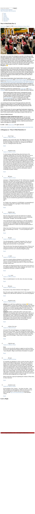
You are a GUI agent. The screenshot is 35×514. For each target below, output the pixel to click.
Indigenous (20, 26)
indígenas (9, 127)
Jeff (9, 255)
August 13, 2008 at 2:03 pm (9, 213)
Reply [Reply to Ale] (4, 251)
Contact (5, 15)
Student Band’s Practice (21, 79)
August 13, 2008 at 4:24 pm (9, 301)
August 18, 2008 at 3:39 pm (9, 386)
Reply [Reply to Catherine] (4, 353)
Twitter (6, 9)
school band (27, 127)
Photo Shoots (6, 19)
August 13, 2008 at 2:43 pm (9, 257)
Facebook (3, 9)
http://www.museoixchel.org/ (17, 392)
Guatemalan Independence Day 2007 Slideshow (21, 82)
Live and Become (8, 98)
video (32, 127)
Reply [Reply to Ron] (4, 295)
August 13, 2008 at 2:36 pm (9, 239)
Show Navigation (4, 10)
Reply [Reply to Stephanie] (4, 233)
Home (4, 13)
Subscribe (5, 20)
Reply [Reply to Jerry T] (4, 145)
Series (24, 26)
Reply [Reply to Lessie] (4, 281)
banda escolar (4, 127)
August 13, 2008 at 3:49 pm (9, 287)
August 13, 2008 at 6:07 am (9, 137)
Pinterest (10, 9)
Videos (27, 26)
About (4, 14)
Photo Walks (6, 18)
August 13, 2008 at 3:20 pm (9, 276)
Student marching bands (7, 79)
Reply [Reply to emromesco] (4, 171)
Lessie (9, 275)
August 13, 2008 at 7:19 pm (9, 344)
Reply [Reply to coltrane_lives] (4, 338)
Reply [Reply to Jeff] (4, 270)
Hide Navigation (12, 10)
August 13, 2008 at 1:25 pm (9, 177)
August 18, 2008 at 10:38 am (9, 359)
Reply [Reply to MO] (4, 207)
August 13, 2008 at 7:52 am (9, 151)
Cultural (15, 26)
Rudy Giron (3, 26)
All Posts (5, 17)
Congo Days (23, 88)
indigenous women (21, 127)
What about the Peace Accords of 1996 (15, 81)
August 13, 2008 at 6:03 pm (9, 327)
